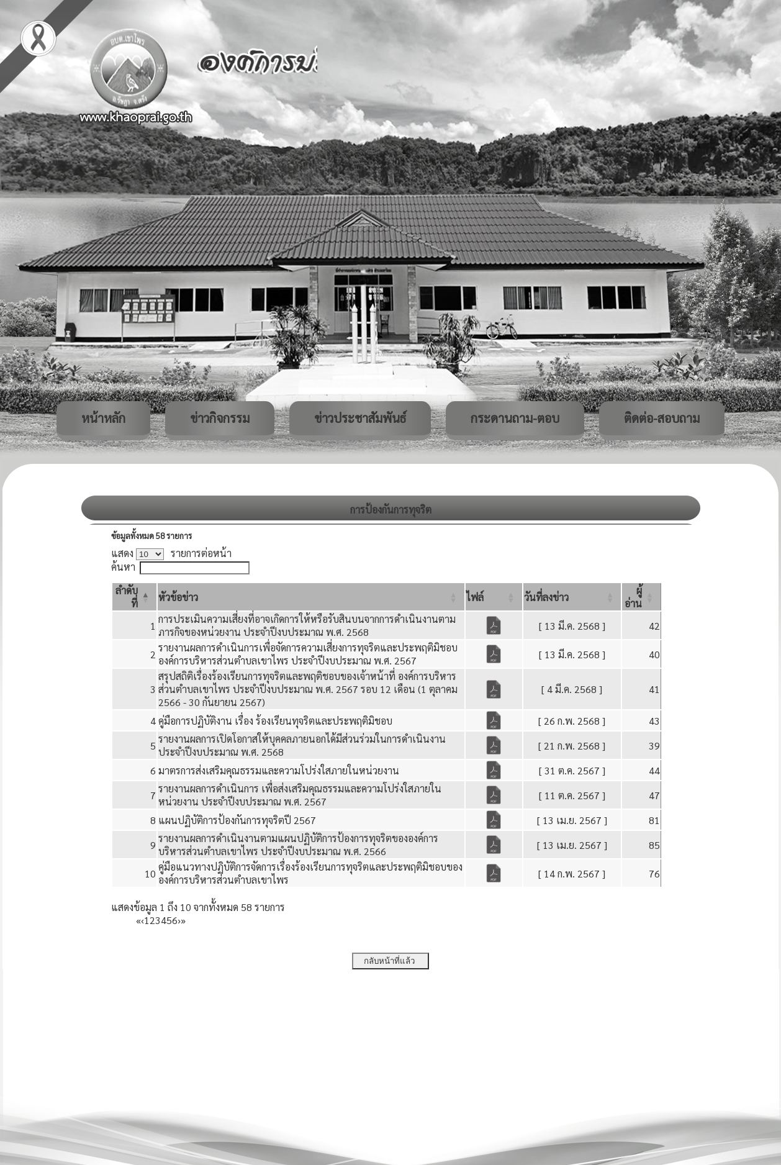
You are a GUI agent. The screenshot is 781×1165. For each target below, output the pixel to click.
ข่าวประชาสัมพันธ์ (360, 418)
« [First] (138, 920)
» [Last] (183, 920)
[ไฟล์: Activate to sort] (494, 596)
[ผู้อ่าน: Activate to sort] (641, 596)
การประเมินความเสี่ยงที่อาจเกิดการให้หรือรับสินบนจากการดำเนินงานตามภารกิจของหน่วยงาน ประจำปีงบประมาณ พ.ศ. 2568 (307, 625)
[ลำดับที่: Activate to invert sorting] (134, 596)
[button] (178, 597)
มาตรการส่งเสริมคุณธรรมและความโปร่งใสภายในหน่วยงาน (278, 770)
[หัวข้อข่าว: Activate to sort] (311, 596)
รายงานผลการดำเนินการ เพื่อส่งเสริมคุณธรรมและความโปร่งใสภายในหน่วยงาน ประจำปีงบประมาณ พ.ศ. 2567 (299, 795)
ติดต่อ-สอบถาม (662, 418)
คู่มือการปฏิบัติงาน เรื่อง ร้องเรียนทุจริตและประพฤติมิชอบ (275, 720)
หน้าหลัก (103, 418)
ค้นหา (123, 566)
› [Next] (179, 920)
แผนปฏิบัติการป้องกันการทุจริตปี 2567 (237, 820)
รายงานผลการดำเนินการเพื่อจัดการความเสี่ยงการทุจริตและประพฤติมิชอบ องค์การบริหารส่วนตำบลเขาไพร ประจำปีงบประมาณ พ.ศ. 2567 (308, 654)
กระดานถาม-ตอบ (515, 418)
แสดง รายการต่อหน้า (171, 553)
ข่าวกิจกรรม (220, 418)
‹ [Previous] (142, 920)
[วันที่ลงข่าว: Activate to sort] (572, 596)
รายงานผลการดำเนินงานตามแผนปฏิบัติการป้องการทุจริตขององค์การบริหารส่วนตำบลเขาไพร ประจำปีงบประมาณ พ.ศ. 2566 (298, 845)
